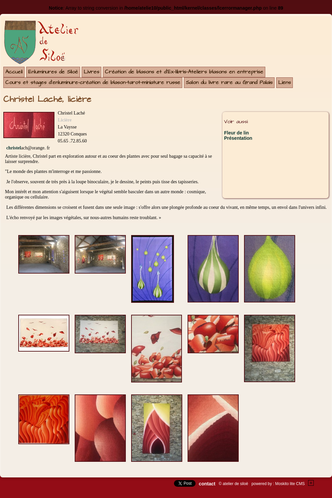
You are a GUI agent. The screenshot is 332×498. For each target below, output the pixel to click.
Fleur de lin (236, 132)
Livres (91, 72)
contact (207, 483)
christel (13, 147)
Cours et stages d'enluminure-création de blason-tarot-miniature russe (92, 82)
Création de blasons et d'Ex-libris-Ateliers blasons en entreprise (184, 72)
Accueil (14, 72)
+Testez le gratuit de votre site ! (311, 483)
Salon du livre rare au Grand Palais (229, 82)
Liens (284, 82)
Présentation (238, 138)
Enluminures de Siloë (53, 72)
